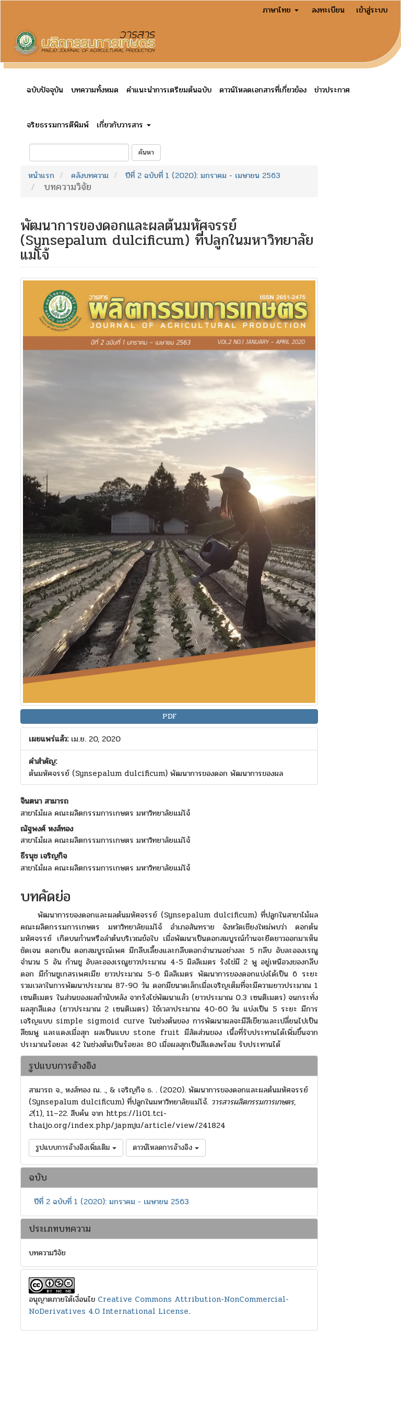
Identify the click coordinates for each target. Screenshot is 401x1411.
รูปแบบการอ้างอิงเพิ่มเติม (76, 1147)
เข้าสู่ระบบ (371, 10)
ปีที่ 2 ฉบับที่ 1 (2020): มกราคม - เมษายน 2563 (202, 175)
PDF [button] (169, 716)
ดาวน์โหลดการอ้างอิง (166, 1147)
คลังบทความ (90, 175)
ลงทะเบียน (328, 10)
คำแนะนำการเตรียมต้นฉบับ (168, 90)
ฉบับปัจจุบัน (45, 90)
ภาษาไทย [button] (281, 10)
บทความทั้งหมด (95, 90)
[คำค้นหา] (79, 152)
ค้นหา (146, 152)
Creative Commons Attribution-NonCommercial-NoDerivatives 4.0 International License (159, 1305)
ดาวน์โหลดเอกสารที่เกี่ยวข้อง (262, 90)
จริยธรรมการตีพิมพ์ (58, 125)
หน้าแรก (41, 175)
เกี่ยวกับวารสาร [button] (124, 125)
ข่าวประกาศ (332, 90)
